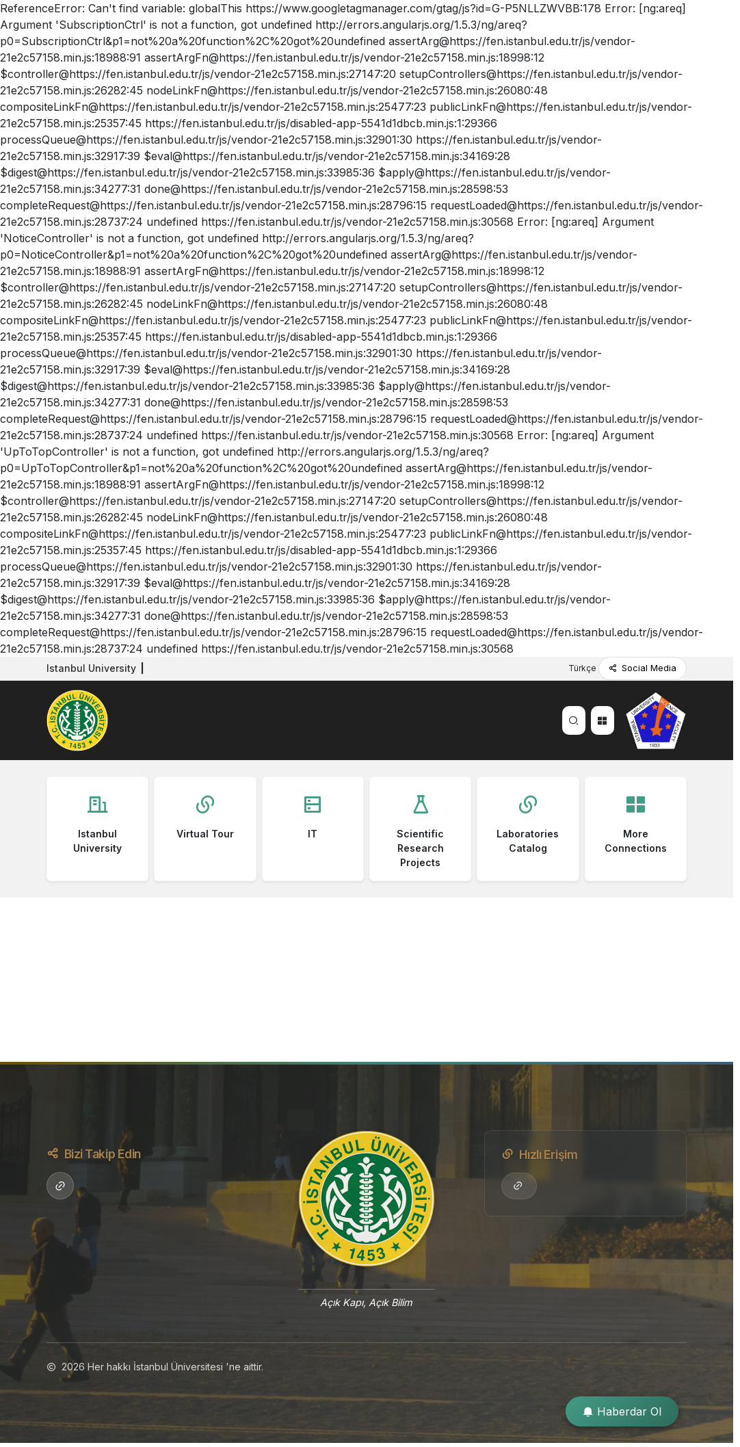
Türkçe (583, 668)
